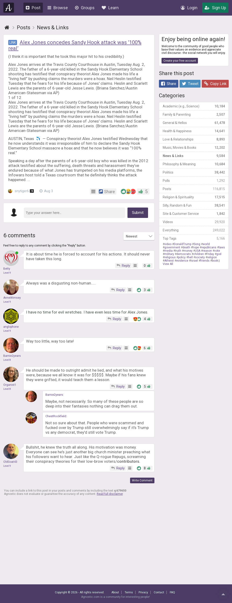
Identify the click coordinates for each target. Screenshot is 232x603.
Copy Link (215, 83)
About (115, 592)
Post (33, 7)
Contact (159, 592)
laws (222, 247)
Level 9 (7, 273)
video (167, 244)
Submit (138, 212)
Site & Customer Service (194, 214)
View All (168, 264)
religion (212, 257)
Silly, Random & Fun (194, 205)
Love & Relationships (194, 139)
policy (182, 257)
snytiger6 (21, 191)
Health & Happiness (194, 131)
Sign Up (215, 7)
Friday (210, 254)
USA (197, 250)
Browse (58, 7)
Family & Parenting (194, 114)
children (198, 254)
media (168, 250)
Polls (194, 181)
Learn (110, 7)
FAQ (172, 592)
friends (205, 260)
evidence (182, 260)
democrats (183, 254)
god (218, 254)
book (215, 260)
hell (190, 257)
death (186, 247)
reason (207, 250)
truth (178, 250)
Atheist (169, 260)
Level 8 (7, 360)
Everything (194, 230)
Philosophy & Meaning (194, 164)
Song (197, 244)
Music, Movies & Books (194, 147)
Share (168, 83)
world (206, 244)
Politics (194, 172)
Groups (85, 7)
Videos (194, 222)
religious (170, 257)
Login (189, 7)
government (172, 247)
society (200, 257)
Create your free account (179, 60)
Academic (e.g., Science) (194, 106)
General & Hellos (194, 123)
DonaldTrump (182, 244)
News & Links (194, 156)
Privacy (143, 592)
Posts (194, 189)
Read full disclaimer (110, 494)
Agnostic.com (8, 8)
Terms (129, 592)
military (169, 254)
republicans (208, 247)
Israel (194, 260)
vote (217, 250)
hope (196, 247)
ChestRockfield (55, 416)
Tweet (190, 83)
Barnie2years (54, 394)
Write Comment (142, 480)
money (188, 250)
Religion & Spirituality (194, 197)
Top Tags (194, 238)
